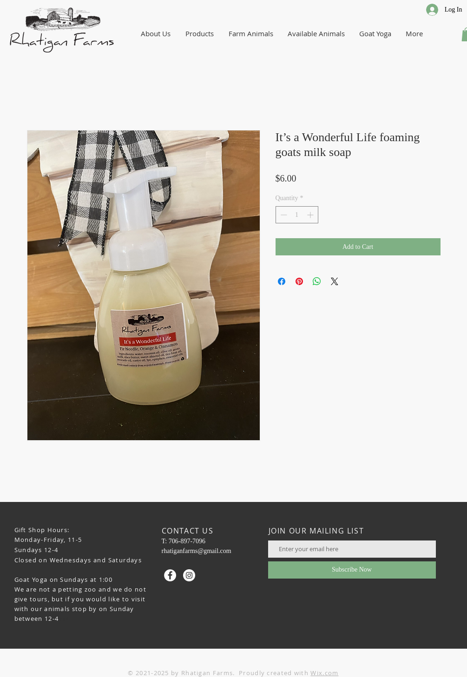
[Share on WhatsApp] (316, 281)
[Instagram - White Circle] (189, 575)
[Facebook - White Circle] (170, 575)
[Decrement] (283, 215)
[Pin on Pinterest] (299, 281)
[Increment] (311, 215)
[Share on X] (334, 281)
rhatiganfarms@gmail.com (196, 550)
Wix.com (324, 673)
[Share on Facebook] (281, 281)
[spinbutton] (297, 215)
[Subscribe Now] (352, 570)
